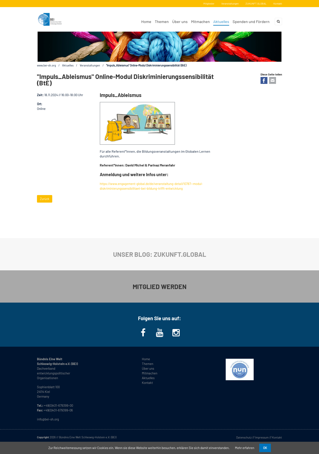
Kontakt (277, 3)
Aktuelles (68, 65)
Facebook (264, 80)
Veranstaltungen (230, 3)
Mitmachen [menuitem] (200, 21)
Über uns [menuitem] (180, 21)
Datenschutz (244, 437)
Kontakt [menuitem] (147, 383)
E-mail (272, 80)
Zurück (44, 199)
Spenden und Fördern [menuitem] (251, 21)
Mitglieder (208, 3)
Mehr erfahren (244, 448)
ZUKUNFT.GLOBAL (256, 3)
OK (265, 448)
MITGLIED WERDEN (160, 286)
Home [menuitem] (146, 21)
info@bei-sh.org (48, 419)
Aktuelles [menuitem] (221, 21)
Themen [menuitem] (162, 21)
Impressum (262, 437)
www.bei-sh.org (46, 65)
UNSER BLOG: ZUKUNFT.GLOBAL (159, 254)
